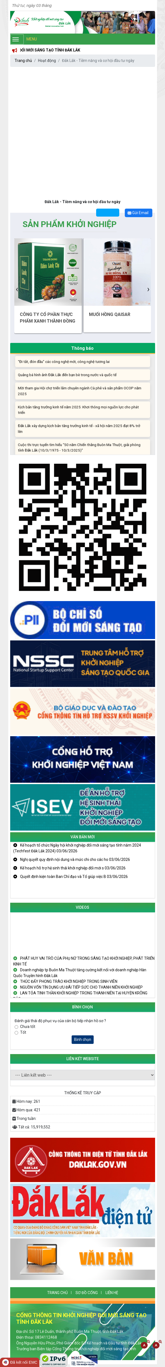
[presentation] (17, 289)
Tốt (23, 1032)
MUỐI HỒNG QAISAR (109, 314)
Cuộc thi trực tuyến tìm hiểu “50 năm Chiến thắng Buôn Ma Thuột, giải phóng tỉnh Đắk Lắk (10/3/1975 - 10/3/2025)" (79, 451)
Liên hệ (112, 1292)
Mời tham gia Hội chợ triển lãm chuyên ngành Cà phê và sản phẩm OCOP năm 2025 (79, 395)
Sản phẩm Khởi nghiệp (70, 224)
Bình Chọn (82, 1007)
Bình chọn (82, 1039)
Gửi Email (138, 213)
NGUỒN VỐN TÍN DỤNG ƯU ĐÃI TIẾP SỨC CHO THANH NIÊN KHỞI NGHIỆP (78, 989)
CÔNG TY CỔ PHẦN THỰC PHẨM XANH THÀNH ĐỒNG (47, 318)
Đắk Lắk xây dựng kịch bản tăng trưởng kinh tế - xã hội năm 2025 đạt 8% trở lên (79, 432)
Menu (23, 39)
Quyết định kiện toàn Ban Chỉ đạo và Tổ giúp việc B (70, 876)
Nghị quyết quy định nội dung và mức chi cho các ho (71, 859)
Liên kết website (82, 1059)
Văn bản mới (83, 837)
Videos (82, 907)
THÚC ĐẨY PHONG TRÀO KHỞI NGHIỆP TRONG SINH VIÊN (65, 983)
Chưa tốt (27, 1026)
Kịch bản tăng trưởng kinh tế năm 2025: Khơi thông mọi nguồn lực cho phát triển (78, 413)
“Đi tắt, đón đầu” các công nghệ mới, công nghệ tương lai (64, 365)
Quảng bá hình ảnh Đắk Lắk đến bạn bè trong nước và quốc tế (67, 378)
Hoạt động (47, 60)
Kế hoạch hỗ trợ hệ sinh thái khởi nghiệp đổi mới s (69, 868)
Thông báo (82, 348)
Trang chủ (23, 60)
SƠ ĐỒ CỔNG (86, 1292)
